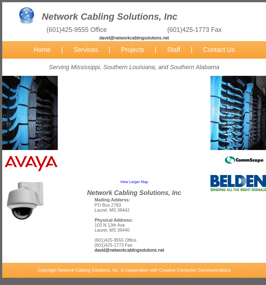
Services (86, 49)
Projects (132, 49)
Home (42, 49)
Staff (173, 49)
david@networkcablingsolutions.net (129, 250)
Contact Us (219, 49)
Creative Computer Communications (195, 270)
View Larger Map (134, 182)
